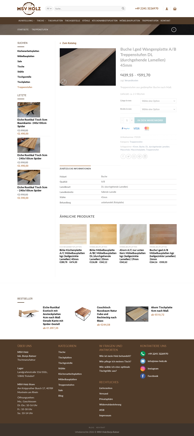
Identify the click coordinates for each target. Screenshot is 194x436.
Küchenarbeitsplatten (104, 20)
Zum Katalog (69, 43)
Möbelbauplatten (130, 20)
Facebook (153, 375)
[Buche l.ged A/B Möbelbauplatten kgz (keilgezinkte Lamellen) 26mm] (163, 234)
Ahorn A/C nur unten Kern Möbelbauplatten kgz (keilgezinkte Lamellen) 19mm (133, 255)
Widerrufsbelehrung (110, 404)
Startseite (23, 29)
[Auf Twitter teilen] (128, 156)
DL (147, 146)
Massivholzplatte (138, 149)
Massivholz (125, 149)
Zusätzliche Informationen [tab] (75, 168)
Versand (103, 393)
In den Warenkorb (150, 120)
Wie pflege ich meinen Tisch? (115, 361)
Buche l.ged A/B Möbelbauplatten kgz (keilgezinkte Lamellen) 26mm (163, 255)
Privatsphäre (106, 398)
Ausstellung (26, 20)
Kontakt (166, 20)
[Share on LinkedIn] (144, 156)
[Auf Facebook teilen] (123, 156)
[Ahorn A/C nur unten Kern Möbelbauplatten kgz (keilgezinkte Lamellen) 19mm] (133, 234)
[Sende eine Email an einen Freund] (134, 156)
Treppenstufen (150, 20)
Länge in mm (125, 100)
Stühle (86, 20)
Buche (142, 146)
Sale (19, 61)
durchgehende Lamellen (159, 146)
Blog (60, 395)
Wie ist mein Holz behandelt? (115, 355)
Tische (41, 20)
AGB (101, 409)
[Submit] (123, 8)
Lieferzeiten (105, 388)
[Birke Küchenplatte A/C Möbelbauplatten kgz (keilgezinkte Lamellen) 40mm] (73, 234)
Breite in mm (126, 109)
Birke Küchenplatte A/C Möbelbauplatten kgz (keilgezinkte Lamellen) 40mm (72, 255)
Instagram (153, 368)
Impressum (105, 415)
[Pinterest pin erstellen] (139, 156)
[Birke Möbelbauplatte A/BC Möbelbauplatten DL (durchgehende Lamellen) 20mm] (103, 234)
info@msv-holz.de (157, 361)
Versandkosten (131, 80)
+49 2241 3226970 (146, 8)
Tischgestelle (72, 20)
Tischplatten (55, 20)
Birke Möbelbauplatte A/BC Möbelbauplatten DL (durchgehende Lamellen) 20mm (103, 255)
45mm (135, 146)
